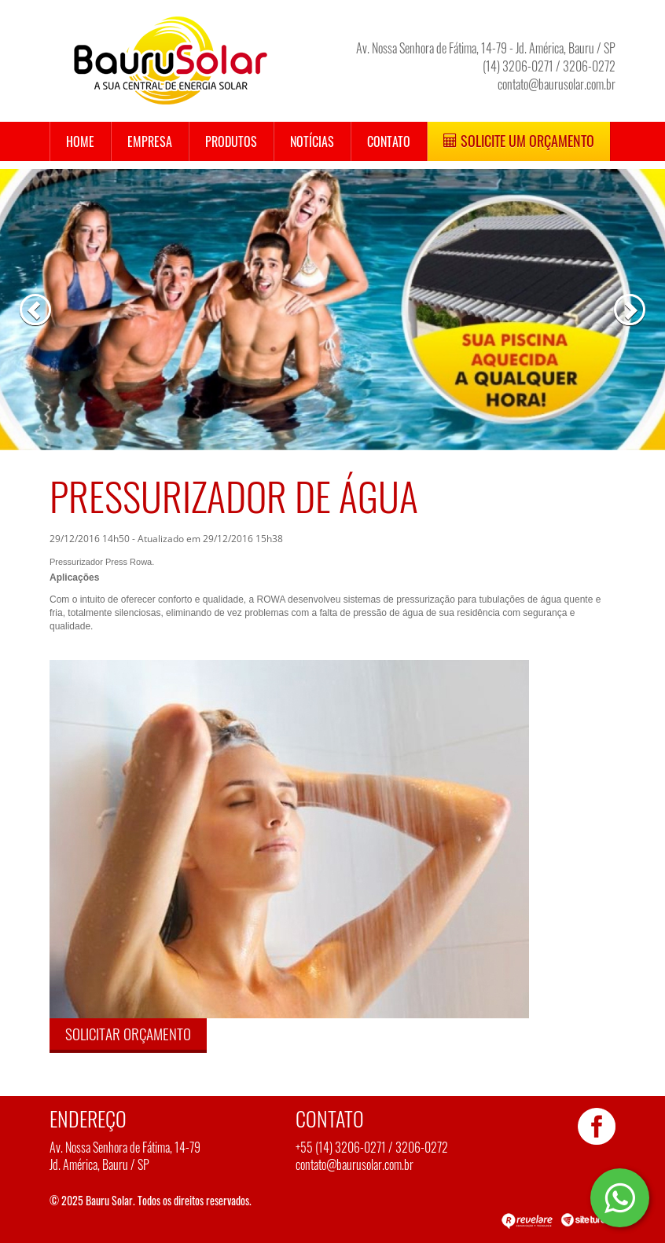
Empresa (149, 141)
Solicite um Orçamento (518, 140)
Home (80, 141)
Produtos (231, 141)
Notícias (312, 141)
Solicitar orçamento (128, 1033)
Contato (388, 141)
